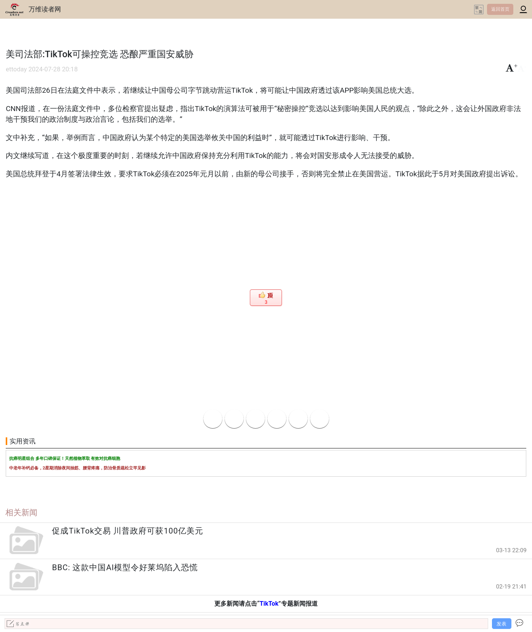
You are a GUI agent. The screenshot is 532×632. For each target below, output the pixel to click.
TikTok (269, 603)
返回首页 (500, 9)
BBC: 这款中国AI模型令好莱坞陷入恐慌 (125, 567)
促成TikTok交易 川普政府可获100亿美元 (127, 530)
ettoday (16, 69)
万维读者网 (45, 9)
